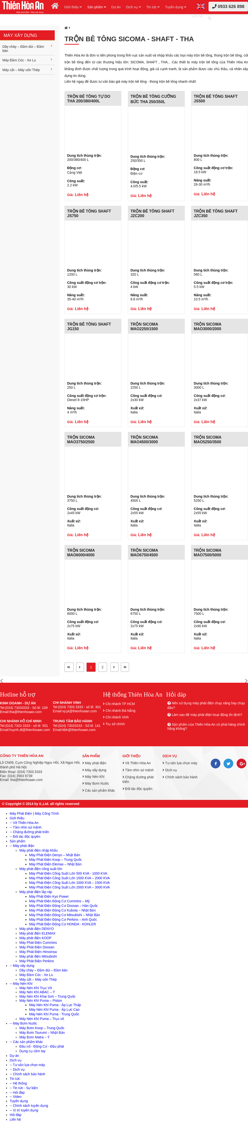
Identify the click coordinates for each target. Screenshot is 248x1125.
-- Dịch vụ (17, 1069)
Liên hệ (197, 16)
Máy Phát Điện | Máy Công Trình (34, 813)
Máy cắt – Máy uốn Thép (27, 69)
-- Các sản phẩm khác (26, 1042)
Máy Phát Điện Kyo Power (49, 896)
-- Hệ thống (18, 1083)
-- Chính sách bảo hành (27, 1074)
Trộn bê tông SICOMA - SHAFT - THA (129, 39)
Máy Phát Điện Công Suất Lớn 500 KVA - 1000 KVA (68, 873)
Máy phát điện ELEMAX (37, 933)
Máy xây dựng (20, 35)
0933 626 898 (228, 6)
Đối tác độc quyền (138, 789)
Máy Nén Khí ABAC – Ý (37, 992)
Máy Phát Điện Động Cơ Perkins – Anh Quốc (63, 919)
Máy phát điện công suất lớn (40, 869)
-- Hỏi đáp (17, 1092)
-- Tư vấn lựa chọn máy (27, 1065)
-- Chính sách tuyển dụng (29, 1106)
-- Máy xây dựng (22, 966)
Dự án (116, 7)
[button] (1, 681)
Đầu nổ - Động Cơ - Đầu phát (41, 1046)
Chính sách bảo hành (180, 777)
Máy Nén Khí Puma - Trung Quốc (54, 1014)
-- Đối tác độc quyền (25, 836)
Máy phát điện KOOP (35, 938)
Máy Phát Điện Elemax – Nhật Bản (55, 864)
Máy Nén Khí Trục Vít (35, 988)
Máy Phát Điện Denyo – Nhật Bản (54, 855)
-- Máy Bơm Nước (23, 1023)
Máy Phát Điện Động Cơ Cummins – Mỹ (59, 901)
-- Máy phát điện (22, 846)
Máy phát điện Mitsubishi (38, 956)
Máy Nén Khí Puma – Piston (40, 1000)
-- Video (16, 1097)
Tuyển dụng (175, 7)
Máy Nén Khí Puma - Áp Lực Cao (54, 1009)
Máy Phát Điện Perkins (36, 961)
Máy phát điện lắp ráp (35, 892)
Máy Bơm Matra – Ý (34, 1037)
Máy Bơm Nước (95, 783)
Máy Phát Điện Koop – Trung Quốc (55, 860)
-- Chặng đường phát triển (29, 832)
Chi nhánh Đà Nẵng (120, 711)
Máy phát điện (94, 763)
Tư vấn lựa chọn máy (180, 763)
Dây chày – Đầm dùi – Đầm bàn (27, 48)
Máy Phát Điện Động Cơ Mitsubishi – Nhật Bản (64, 915)
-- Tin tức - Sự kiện (24, 1088)
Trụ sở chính (115, 724)
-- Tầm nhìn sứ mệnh (25, 827)
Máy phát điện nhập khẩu (38, 850)
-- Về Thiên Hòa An (24, 823)
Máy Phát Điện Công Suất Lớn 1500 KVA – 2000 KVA (69, 878)
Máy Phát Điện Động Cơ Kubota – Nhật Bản (62, 910)
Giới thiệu (73, 7)
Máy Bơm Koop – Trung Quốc (41, 1028)
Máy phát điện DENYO (36, 929)
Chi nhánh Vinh (117, 717)
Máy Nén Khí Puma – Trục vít (41, 1019)
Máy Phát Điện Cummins (38, 942)
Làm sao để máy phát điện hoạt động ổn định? (207, 715)
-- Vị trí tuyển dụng (24, 1110)
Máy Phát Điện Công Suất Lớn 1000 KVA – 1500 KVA (69, 883)
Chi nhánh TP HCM (120, 704)
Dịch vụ (133, 7)
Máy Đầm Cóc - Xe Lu (27, 60)
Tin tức (153, 7)
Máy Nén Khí (93, 777)
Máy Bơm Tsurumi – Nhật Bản (42, 1033)
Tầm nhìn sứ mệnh (138, 770)
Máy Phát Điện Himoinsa (38, 952)
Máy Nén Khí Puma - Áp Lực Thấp (55, 1005)
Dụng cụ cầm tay (32, 1051)
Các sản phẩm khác (98, 790)
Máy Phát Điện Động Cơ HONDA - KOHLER (62, 924)
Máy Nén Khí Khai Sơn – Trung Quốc (47, 996)
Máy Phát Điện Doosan (36, 947)
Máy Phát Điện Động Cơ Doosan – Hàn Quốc (63, 906)
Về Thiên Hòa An (137, 763)
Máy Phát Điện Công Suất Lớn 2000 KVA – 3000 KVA (69, 887)
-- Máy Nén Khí (21, 983)
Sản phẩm (96, 7)
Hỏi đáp (15, 1115)
